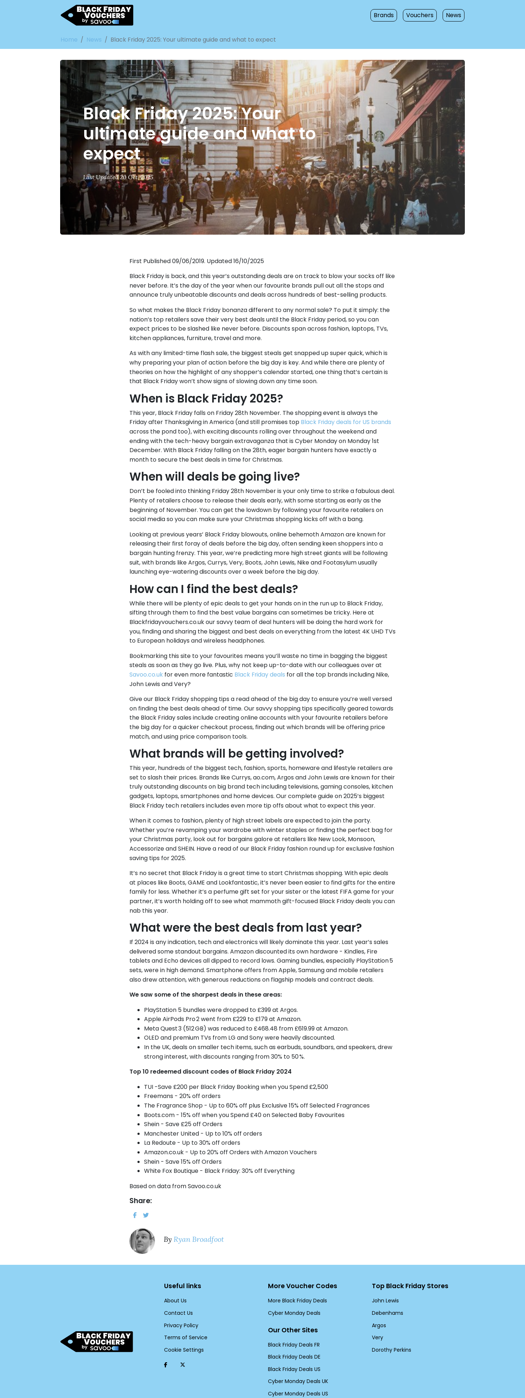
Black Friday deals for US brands (295, 425)
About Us (174, 1269)
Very (377, 1306)
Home (68, 39)
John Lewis (384, 1269)
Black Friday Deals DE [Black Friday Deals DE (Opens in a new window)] (293, 1325)
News (454, 15)
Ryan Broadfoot (196, 1207)
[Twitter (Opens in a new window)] (182, 1333)
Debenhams (386, 1281)
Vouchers (422, 15)
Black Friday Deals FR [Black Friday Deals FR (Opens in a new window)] (293, 1313)
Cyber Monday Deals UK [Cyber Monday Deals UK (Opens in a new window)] (296, 1349)
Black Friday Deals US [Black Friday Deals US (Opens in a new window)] (293, 1337)
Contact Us (176, 1281)
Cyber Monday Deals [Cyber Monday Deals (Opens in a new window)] (292, 1281)
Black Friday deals (191, 669)
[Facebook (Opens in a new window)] (165, 1333)
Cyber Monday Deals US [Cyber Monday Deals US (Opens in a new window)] (296, 1362)
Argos (378, 1293)
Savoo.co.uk (350, 660)
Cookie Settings (182, 1318)
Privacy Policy (180, 1293)
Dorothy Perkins (390, 1318)
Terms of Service (183, 1306)
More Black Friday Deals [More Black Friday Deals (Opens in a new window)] (296, 1269)
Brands (388, 15)
